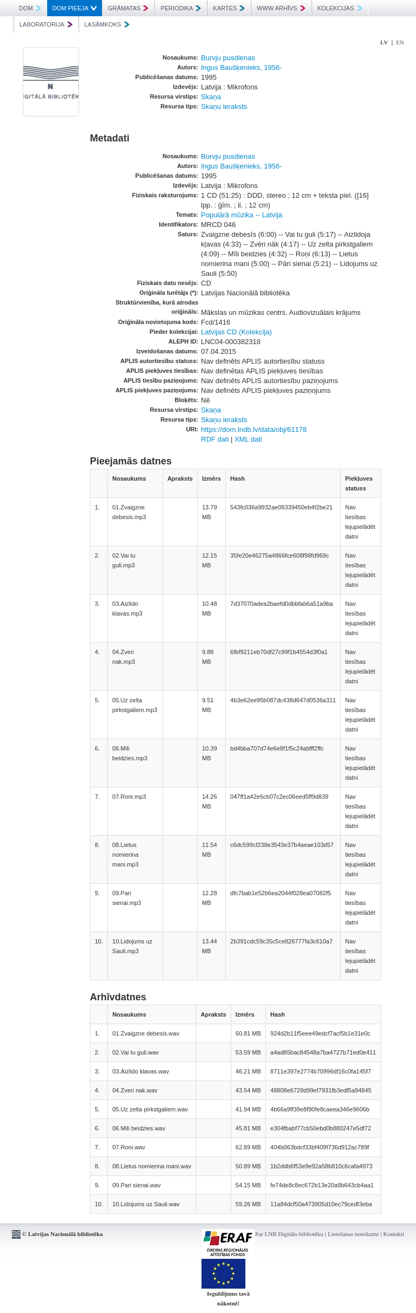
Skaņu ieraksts (224, 106)
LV (384, 42)
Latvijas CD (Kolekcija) (236, 332)
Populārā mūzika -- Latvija (241, 215)
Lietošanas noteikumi (353, 1234)
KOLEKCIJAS (339, 8)
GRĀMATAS (128, 8)
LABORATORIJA (46, 24)
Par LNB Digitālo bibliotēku (289, 1234)
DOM (30, 8)
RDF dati (215, 439)
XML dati (248, 439)
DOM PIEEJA (75, 8)
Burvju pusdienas (228, 58)
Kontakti (394, 1234)
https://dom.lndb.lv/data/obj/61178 (254, 429)
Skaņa (211, 97)
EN (400, 42)
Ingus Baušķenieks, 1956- (241, 67)
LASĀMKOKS (106, 24)
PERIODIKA (180, 8)
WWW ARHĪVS (281, 8)
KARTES (229, 8)
